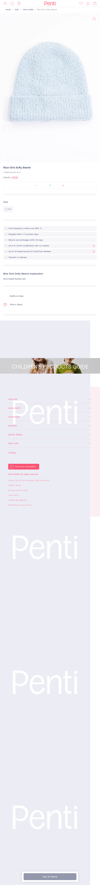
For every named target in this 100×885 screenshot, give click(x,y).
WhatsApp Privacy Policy (20, 505)
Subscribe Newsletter (25, 466)
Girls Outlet (28, 10)
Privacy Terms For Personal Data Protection (29, 480)
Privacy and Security (18, 490)
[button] (49, 159)
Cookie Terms (14, 485)
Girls (17, 10)
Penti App (13, 443)
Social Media (15, 434)
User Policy (13, 495)
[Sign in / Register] (88, 3)
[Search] (12, 3)
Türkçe (12, 453)
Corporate (14, 417)
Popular (12, 399)
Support (12, 426)
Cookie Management (17, 500)
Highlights (14, 408)
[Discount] (19, 3)
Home (8, 10)
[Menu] (5, 3)
